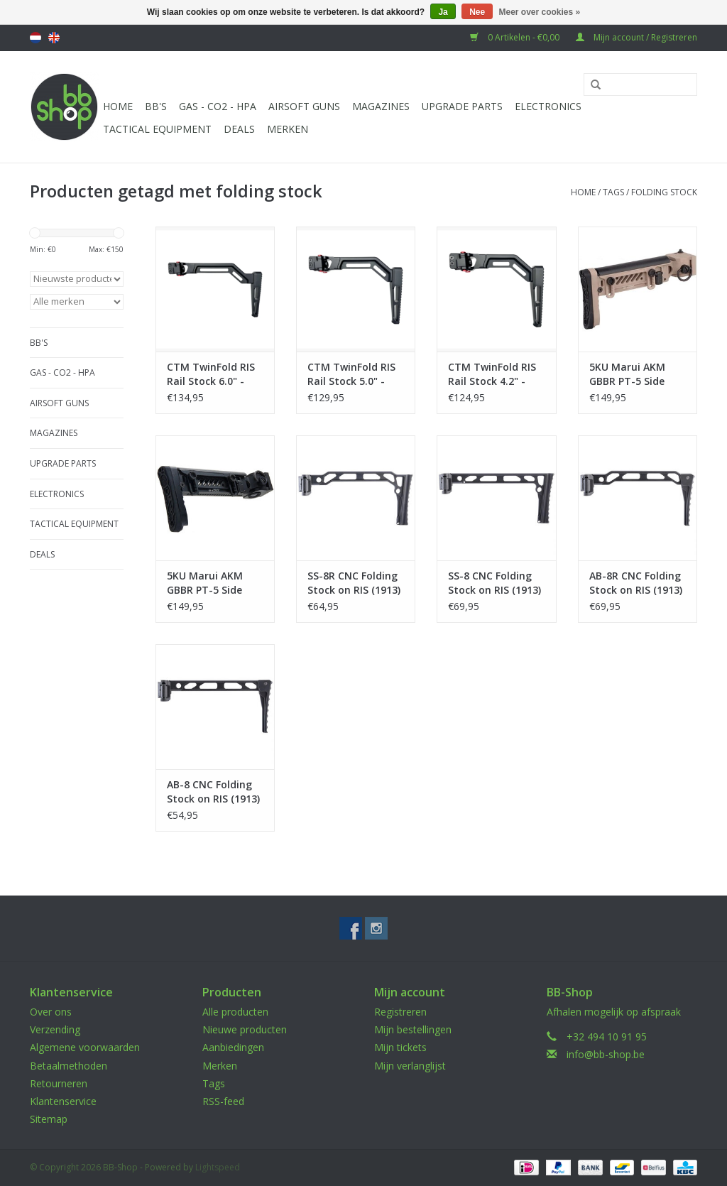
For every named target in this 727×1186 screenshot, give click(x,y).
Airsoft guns (304, 106)
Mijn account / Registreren (636, 37)
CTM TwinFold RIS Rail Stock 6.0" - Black (211, 374)
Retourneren (58, 1083)
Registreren (400, 1011)
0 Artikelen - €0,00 (516, 37)
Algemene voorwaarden (85, 1047)
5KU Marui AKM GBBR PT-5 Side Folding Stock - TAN (627, 374)
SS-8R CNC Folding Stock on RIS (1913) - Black (353, 583)
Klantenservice (63, 1101)
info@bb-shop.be (606, 1054)
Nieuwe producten (244, 1029)
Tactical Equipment (157, 129)
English (54, 37)
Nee (477, 12)
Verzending (55, 1029)
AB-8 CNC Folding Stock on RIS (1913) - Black (213, 792)
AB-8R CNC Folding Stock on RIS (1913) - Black (635, 583)
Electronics (548, 106)
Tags (613, 192)
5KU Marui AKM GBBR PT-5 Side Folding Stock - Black (205, 583)
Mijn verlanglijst (410, 1065)
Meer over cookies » (540, 12)
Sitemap (48, 1119)
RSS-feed (223, 1101)
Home (118, 106)
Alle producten (235, 1011)
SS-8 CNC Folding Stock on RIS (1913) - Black (494, 583)
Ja (442, 12)
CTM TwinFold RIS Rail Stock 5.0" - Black (351, 374)
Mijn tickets (400, 1047)
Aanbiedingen (233, 1047)
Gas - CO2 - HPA (217, 106)
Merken (287, 129)
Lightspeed (217, 1167)
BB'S (156, 106)
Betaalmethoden (68, 1065)
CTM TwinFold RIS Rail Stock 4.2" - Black (492, 374)
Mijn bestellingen (413, 1029)
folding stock (664, 192)
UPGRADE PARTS (462, 106)
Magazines (381, 106)
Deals (239, 129)
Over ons (51, 1011)
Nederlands (35, 37)
